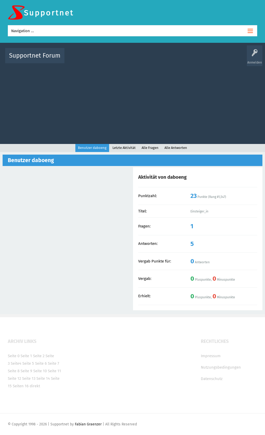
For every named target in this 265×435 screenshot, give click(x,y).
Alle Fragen (102, 59)
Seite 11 (54, 371)
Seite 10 (40, 371)
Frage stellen (220, 59)
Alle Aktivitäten (79, 59)
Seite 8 (13, 371)
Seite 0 (13, 356)
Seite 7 (53, 363)
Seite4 (16, 363)
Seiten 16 (21, 386)
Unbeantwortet (142, 59)
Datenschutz (212, 378)
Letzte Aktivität (124, 148)
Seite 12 (14, 378)
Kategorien (181, 59)
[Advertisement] (132, 102)
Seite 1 (26, 356)
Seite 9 (26, 371)
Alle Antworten (175, 148)
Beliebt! (121, 59)
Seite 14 (43, 378)
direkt (35, 386)
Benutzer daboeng (92, 148)
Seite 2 (38, 356)
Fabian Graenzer (88, 424)
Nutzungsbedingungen (221, 367)
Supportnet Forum (35, 55)
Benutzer (201, 59)
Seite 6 (41, 363)
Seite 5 (28, 363)
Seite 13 (28, 378)
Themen (163, 59)
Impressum (211, 356)
